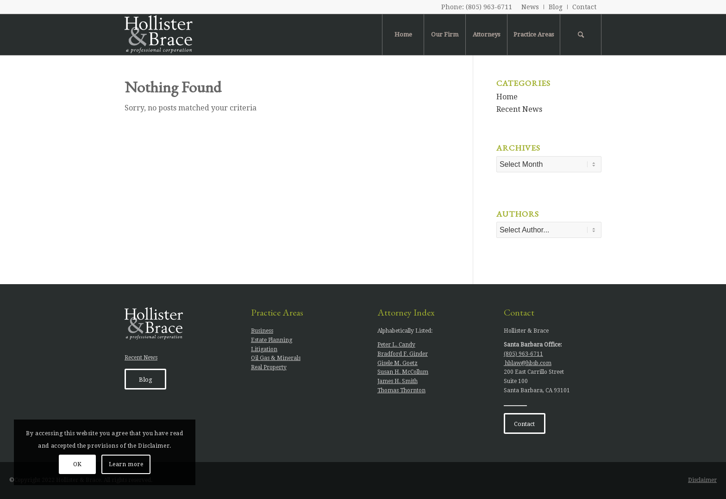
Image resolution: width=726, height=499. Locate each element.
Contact (584, 7)
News (530, 7)
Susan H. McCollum (402, 372)
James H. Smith (397, 381)
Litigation (264, 349)
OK (77, 464)
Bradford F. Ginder (402, 354)
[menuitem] (530, 7)
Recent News (519, 109)
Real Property (269, 367)
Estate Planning (271, 340)
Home (507, 96)
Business (262, 331)
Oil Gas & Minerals (275, 358)
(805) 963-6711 (489, 7)
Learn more (126, 464)
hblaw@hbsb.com (527, 363)
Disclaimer (702, 480)
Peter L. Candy (396, 344)
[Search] (580, 34)
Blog (556, 7)
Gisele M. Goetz (397, 363)
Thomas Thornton (401, 390)
